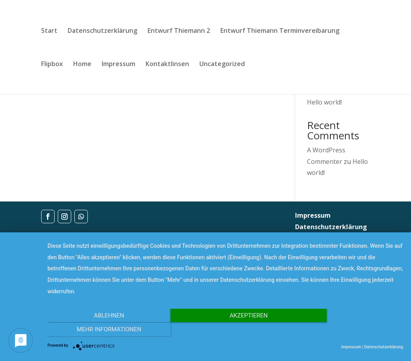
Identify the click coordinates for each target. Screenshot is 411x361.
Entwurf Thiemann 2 (179, 31)
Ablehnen (101, 330)
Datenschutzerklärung (102, 31)
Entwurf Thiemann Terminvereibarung (279, 31)
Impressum (118, 64)
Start (49, 31)
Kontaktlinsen (167, 64)
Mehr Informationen (349, 330)
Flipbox (52, 64)
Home (82, 64)
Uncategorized (222, 64)
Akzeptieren (225, 330)
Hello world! (324, 102)
